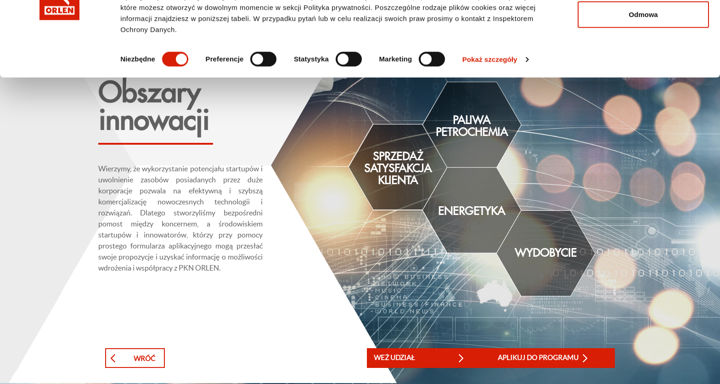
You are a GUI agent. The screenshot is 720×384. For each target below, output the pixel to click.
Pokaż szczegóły (490, 129)
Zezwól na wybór (643, 54)
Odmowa (643, 84)
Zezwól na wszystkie (643, 24)
